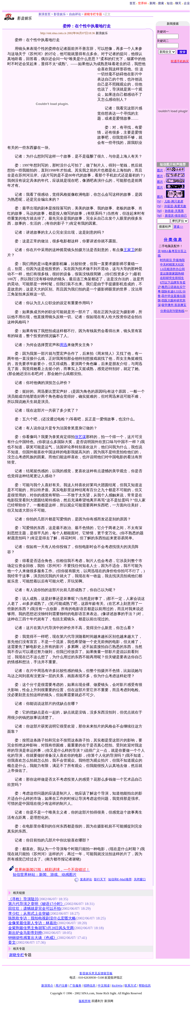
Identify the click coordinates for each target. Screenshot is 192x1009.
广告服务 (76, 985)
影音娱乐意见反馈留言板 (96, 973)
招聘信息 (90, 985)
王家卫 (129, 250)
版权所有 (85, 1001)
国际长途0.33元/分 (174, 291)
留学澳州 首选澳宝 (174, 305)
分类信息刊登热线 (172, 311)
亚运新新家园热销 (172, 273)
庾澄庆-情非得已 (176, 215)
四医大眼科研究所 (174, 300)
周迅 (63, 345)
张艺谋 (80, 437)
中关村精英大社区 (172, 264)
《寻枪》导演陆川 (23, 899)
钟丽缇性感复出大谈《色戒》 (32, 938)
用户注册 (62, 985)
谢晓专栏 (16, 955)
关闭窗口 (140, 879)
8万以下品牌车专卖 (173, 282)
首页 (133, 3)
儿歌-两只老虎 (173, 201)
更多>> (178, 226)
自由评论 (74, 14)
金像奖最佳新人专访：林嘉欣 (32, 923)
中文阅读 (104, 985)
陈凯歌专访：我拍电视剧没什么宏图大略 (42, 918)
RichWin (117, 985)
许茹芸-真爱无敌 (175, 206)
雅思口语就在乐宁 (174, 287)
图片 (160, 170)
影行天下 (100, 879)
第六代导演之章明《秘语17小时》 (36, 904)
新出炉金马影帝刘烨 (25, 933)
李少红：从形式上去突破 (29, 914)
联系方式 (130, 985)
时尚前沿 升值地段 (172, 260)
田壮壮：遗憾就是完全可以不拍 (34, 909)
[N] (159, 201)
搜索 (161, 3)
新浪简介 (47, 985)
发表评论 (86, 879)
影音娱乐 (60, 14)
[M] (159, 211)
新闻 (153, 3)
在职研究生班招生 (172, 278)
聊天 (178, 3)
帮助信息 (145, 985)
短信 (170, 3)
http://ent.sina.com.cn (53, 33)
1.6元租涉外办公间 (172, 269)
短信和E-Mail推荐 (120, 879)
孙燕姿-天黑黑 (174, 211)
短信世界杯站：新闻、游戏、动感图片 (44, 875)
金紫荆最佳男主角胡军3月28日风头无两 (41, 928)
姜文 (12, 942)
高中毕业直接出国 (174, 296)
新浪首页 (44, 14)
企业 (187, 3)
